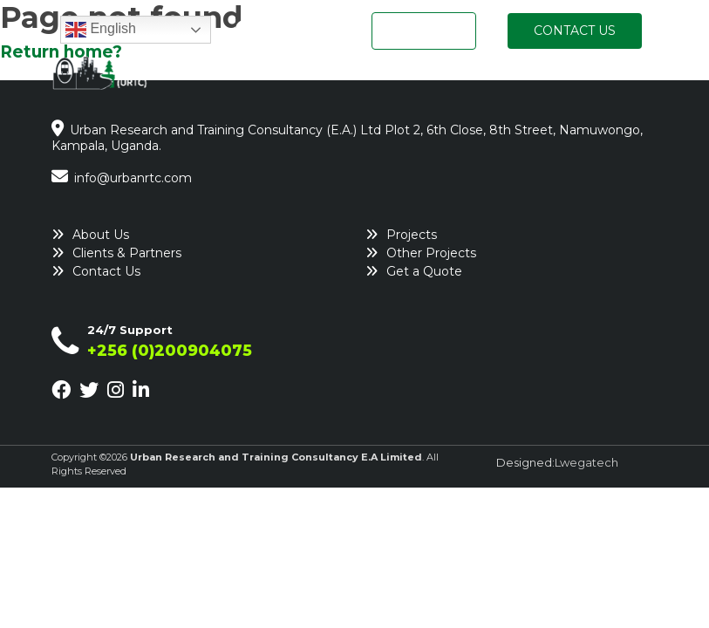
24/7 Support (130, 330)
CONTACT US (575, 30)
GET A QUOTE (423, 30)
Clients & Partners (126, 253)
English (100, 29)
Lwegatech (586, 462)
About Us (100, 234)
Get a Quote (424, 271)
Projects (541, 77)
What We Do (442, 77)
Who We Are (335, 77)
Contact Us (106, 271)
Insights (623, 77)
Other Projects (431, 253)
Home (251, 77)
